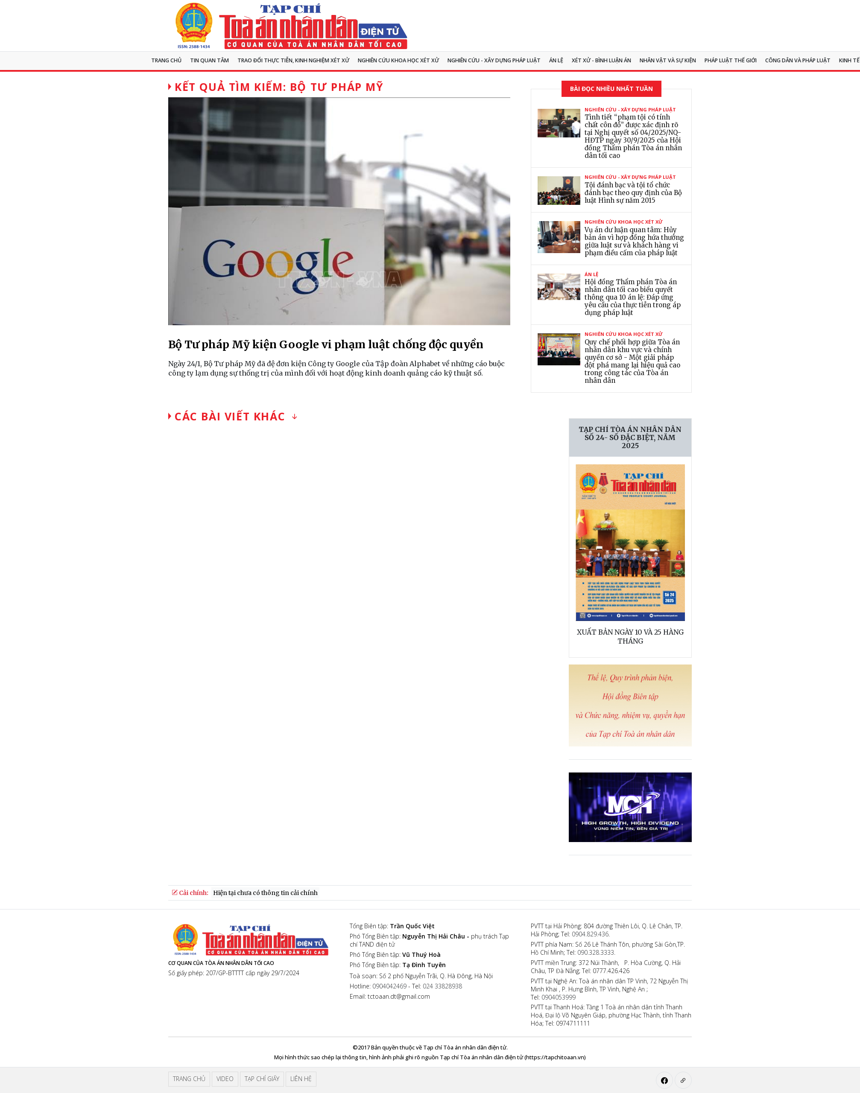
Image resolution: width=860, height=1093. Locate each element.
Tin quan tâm (209, 60)
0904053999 (558, 997)
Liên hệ (301, 1079)
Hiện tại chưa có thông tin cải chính (265, 893)
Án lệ (556, 60)
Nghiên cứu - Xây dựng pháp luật (494, 60)
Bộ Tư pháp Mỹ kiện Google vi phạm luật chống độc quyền (325, 344)
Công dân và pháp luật (798, 60)
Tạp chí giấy (262, 1079)
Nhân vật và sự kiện (668, 60)
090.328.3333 (595, 952)
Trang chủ (166, 60)
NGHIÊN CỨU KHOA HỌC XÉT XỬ (398, 60)
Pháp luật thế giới (731, 60)
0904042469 (389, 986)
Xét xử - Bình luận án (601, 60)
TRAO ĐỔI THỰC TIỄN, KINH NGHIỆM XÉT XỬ (293, 60)
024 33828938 (442, 986)
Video (225, 1079)
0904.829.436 (590, 934)
